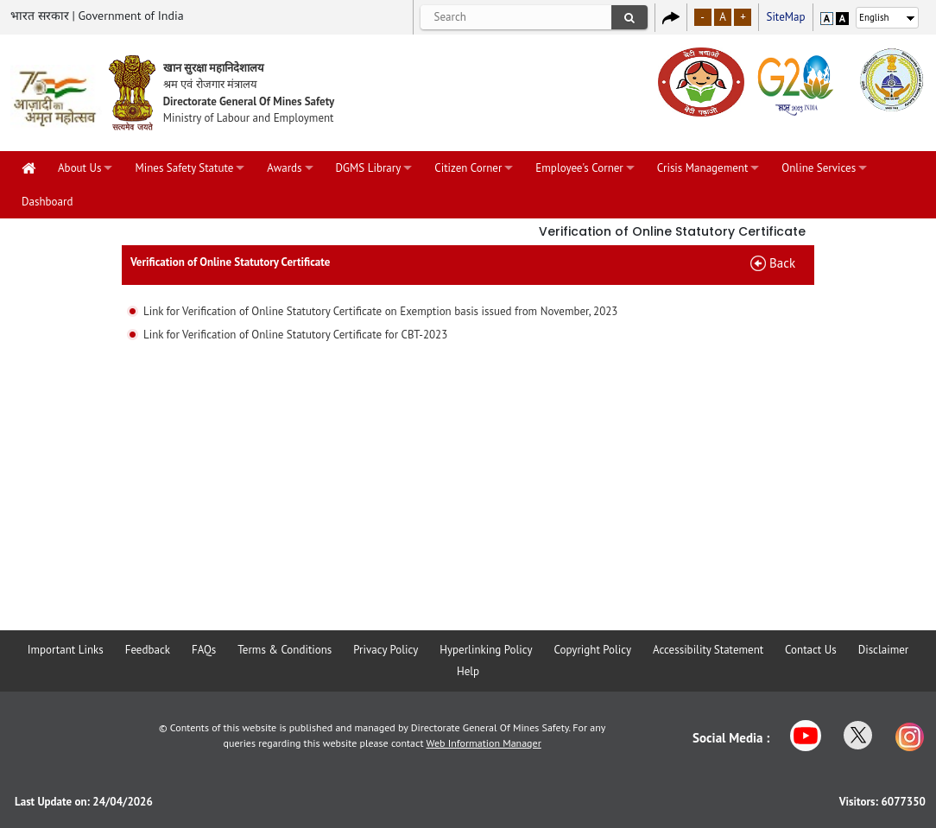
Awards (284, 168)
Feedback (147, 649)
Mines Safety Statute (184, 168)
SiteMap (785, 16)
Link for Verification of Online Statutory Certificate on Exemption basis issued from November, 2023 (380, 311)
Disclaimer (883, 649)
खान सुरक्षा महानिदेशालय (214, 67)
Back (782, 263)
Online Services (818, 168)
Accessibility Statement (708, 649)
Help (468, 671)
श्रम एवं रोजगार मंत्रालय (210, 84)
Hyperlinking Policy (486, 649)
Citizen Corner (468, 168)
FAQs (204, 649)
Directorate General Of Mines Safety (249, 101)
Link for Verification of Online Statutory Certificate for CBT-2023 (295, 334)
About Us (79, 168)
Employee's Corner (579, 168)
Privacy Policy (385, 649)
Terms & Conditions (284, 649)
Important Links (66, 649)
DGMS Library (369, 168)
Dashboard (47, 201)
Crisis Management (703, 168)
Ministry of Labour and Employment (248, 118)
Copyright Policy (593, 649)
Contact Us (811, 649)
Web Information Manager (484, 742)
